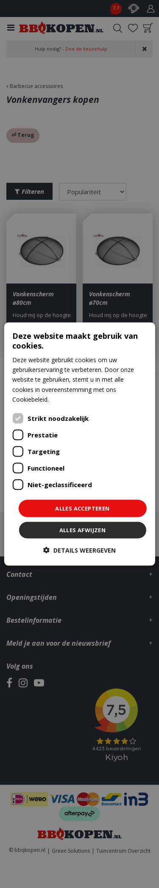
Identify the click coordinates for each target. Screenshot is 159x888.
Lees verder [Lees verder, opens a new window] (66, 399)
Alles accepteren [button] (82, 508)
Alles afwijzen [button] (82, 530)
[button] (79, 550)
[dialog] (79, 444)
